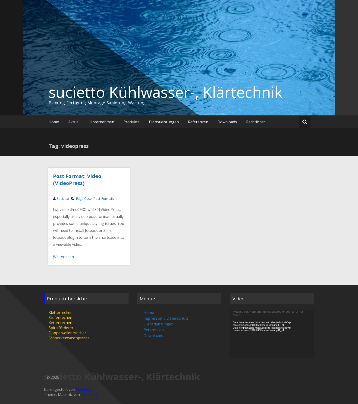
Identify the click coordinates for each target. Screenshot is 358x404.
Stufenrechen (60, 317)
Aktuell (74, 121)
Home (54, 121)
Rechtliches (256, 121)
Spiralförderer (61, 327)
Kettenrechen (60, 322)
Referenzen (198, 121)
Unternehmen (102, 121)
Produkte (131, 121)
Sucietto (63, 198)
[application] (271, 333)
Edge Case (84, 198)
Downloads (227, 121)
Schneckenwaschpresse (69, 337)
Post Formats (103, 198)
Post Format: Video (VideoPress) (77, 179)
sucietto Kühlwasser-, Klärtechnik (166, 92)
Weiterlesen (63, 256)
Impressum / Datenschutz (166, 318)
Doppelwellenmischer (67, 332)
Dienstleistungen (164, 121)
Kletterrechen (60, 312)
